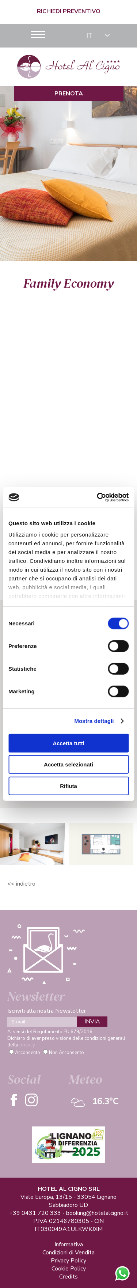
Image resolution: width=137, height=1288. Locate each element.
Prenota (68, 94)
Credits (68, 1277)
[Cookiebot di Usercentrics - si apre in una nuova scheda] (97, 497)
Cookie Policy (69, 1269)
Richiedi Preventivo (68, 11)
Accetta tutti (68, 743)
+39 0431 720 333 (35, 1213)
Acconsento (27, 1052)
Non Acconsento (66, 1052)
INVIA (92, 1022)
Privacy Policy (68, 1261)
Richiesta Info (68, 462)
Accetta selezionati (68, 764)
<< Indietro (21, 884)
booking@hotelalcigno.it (97, 1213)
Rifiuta (68, 786)
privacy (27, 1045)
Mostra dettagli (94, 721)
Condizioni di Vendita (68, 1253)
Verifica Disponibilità (68, 478)
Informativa (68, 1244)
